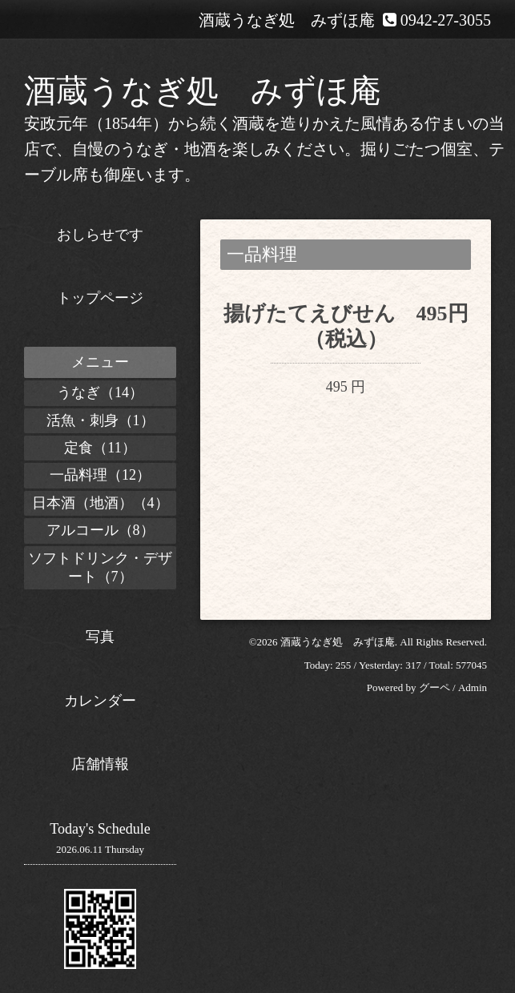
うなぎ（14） (100, 392)
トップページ (100, 298)
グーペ (434, 687)
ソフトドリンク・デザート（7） (100, 567)
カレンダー (100, 701)
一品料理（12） (100, 475)
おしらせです (100, 235)
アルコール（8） (100, 530)
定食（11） (99, 448)
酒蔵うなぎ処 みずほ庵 (202, 91)
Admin (472, 687)
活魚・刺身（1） (100, 420)
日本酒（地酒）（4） (100, 503)
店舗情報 (100, 764)
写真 (100, 637)
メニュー (100, 362)
